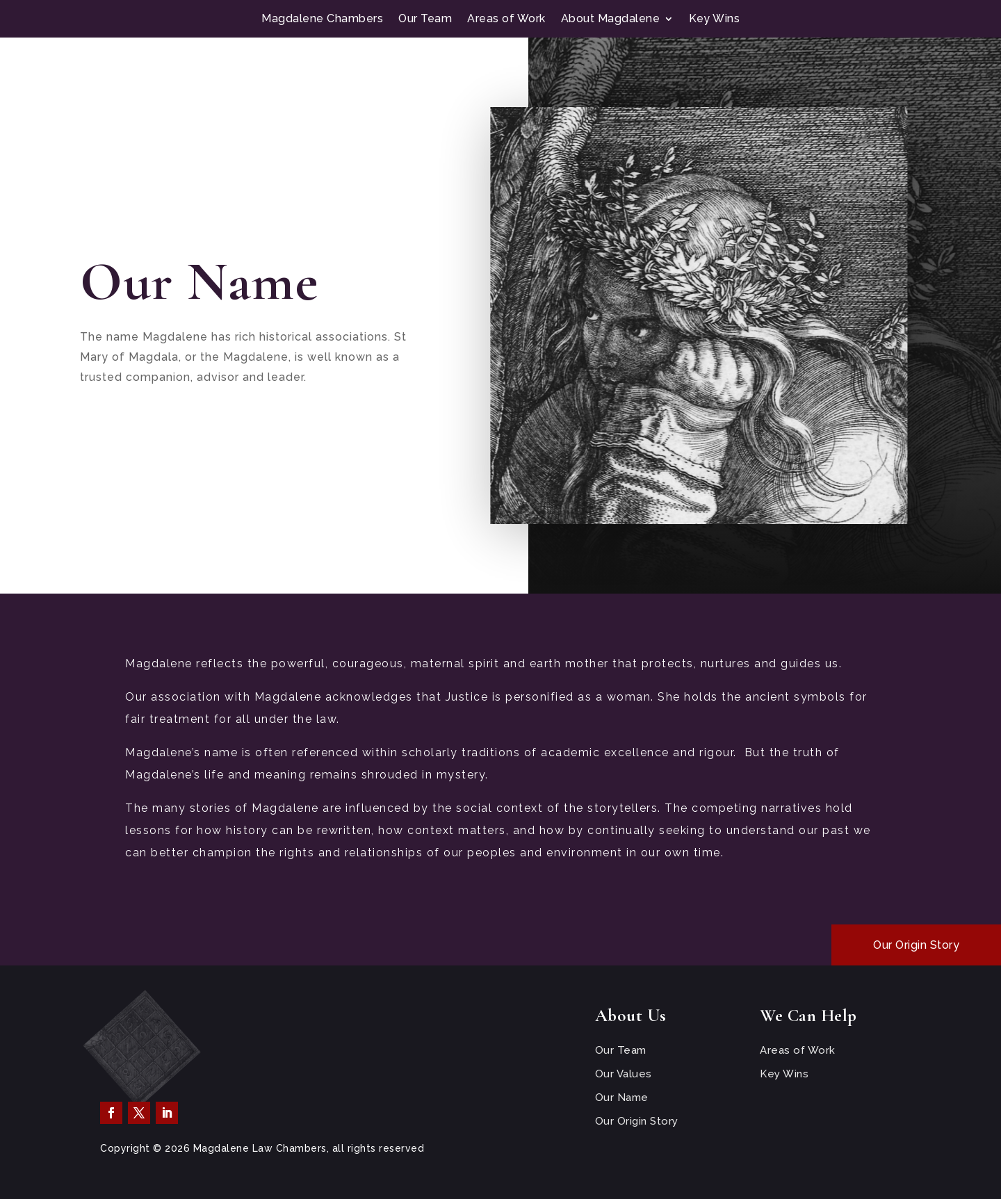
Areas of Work (506, 19)
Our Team (425, 19)
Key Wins (714, 19)
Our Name (622, 1097)
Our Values (623, 1074)
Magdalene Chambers (322, 19)
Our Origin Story (916, 945)
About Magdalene (610, 19)
